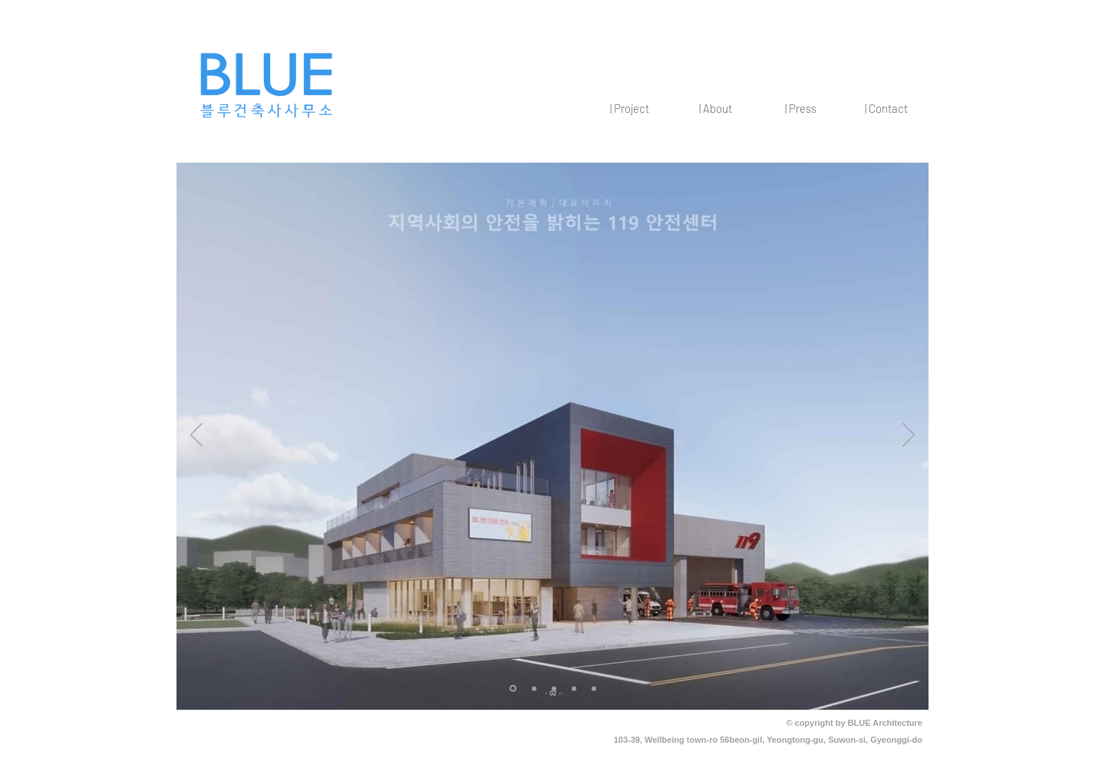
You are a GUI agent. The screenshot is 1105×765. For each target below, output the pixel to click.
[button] (629, 108)
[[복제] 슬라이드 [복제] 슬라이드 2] (574, 688)
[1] (513, 688)
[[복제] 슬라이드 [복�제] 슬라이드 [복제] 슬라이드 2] (594, 688)
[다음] (908, 436)
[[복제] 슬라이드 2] (554, 688)
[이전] (196, 436)
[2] (534, 688)
